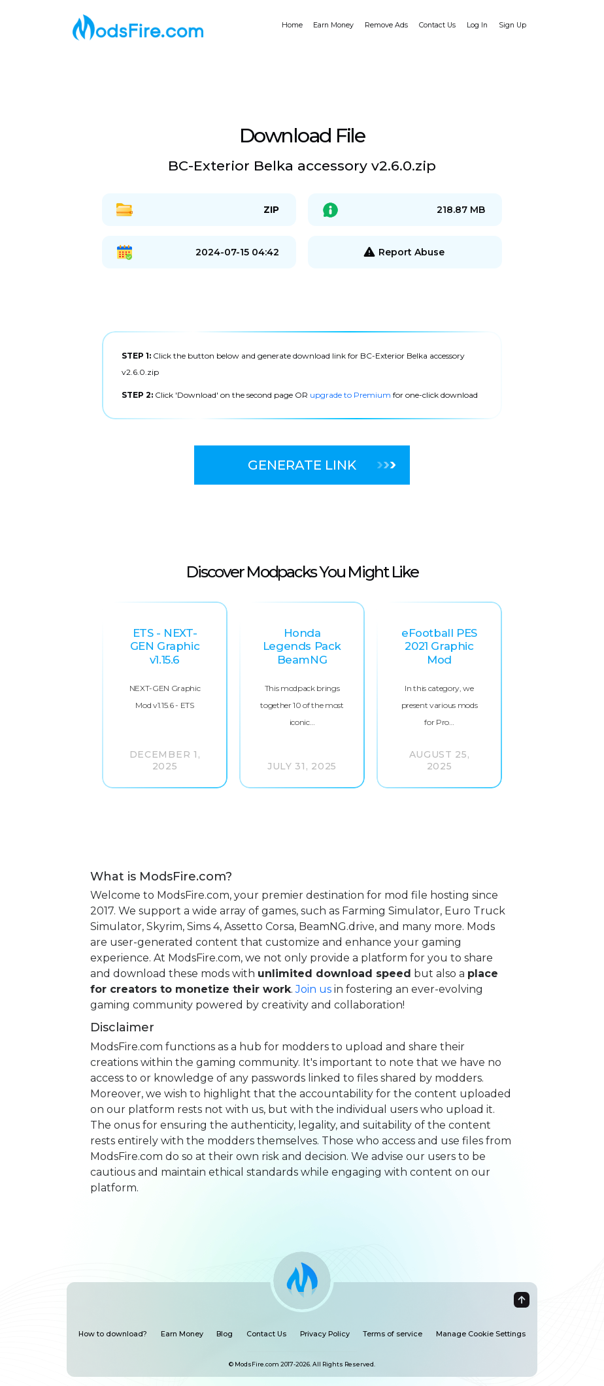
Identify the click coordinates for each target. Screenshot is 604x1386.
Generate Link (321, 465)
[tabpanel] (302, 375)
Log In (477, 25)
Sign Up (512, 25)
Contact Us (437, 25)
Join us (313, 989)
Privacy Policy (325, 1334)
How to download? (112, 1334)
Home (292, 25)
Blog (224, 1334)
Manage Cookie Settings (481, 1334)
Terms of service (392, 1334)
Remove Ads (386, 25)
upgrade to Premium (351, 395)
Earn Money (333, 25)
